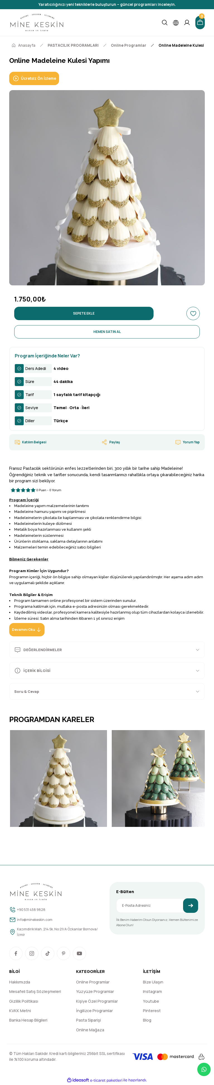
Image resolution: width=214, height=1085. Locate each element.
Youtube (151, 1001)
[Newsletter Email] (157, 905)
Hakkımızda (19, 982)
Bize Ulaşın (153, 982)
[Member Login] (186, 22)
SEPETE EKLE (84, 313)
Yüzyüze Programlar (95, 992)
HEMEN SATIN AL (107, 331)
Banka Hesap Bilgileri (28, 1021)
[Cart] (199, 22)
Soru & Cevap (29, 691)
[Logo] (36, 23)
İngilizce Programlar (94, 1011)
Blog (147, 1021)
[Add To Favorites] (193, 313)
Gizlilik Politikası (23, 1001)
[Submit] (190, 905)
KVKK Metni (20, 1011)
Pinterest (152, 1011)
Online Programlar (93, 982)
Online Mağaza (90, 1030)
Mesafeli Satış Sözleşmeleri (35, 992)
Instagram (152, 992)
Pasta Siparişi (88, 1021)
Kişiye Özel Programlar (97, 1001)
